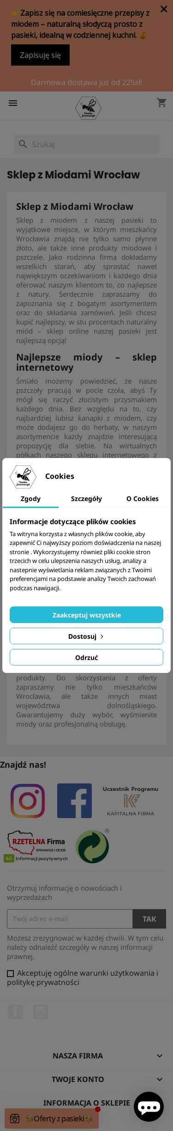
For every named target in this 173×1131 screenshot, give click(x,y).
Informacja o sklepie (86, 1103)
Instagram (40, 1011)
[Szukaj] (86, 144)
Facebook (15, 1011)
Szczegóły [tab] (86, 498)
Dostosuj (86, 636)
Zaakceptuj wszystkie (87, 615)
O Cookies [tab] (142, 498)
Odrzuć (86, 657)
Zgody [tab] (31, 498)
